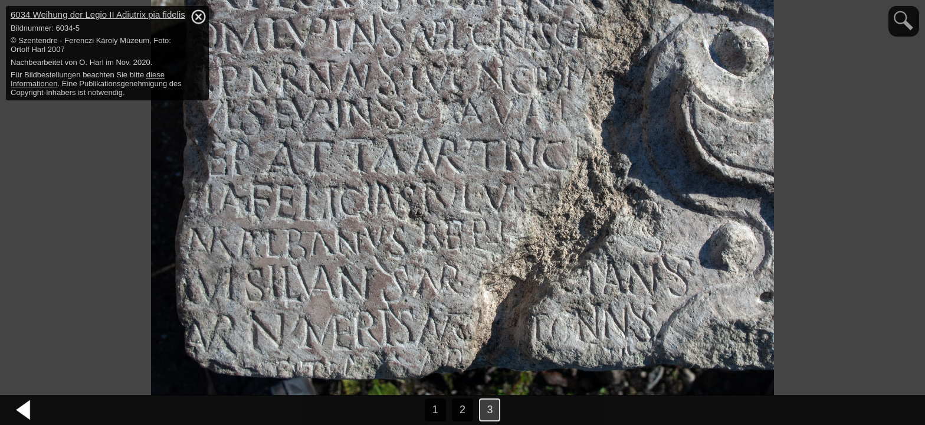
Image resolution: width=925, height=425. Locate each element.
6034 (98, 14)
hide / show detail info (198, 16)
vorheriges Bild (23, 410)
